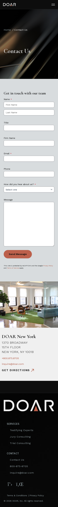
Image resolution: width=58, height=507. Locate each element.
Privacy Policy (48, 266)
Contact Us (17, 459)
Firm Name (9, 138)
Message (8, 200)
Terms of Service (13, 268)
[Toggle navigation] (55, 4)
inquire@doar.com (13, 363)
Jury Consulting (20, 436)
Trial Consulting (20, 443)
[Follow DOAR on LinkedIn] (19, 484)
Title (6, 123)
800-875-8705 (19, 466)
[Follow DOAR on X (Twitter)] (10, 484)
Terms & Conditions (17, 495)
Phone (7, 169)
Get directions (16, 370)
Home (7, 29)
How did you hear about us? (20, 184)
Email (7, 153)
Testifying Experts (21, 430)
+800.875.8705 (10, 358)
